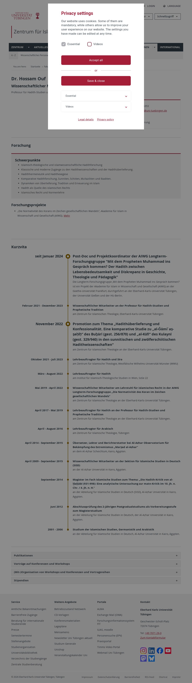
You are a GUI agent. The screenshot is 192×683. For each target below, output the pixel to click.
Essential (73, 44)
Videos (98, 44)
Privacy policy (105, 119)
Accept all (96, 60)
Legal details (86, 119)
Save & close (96, 81)
